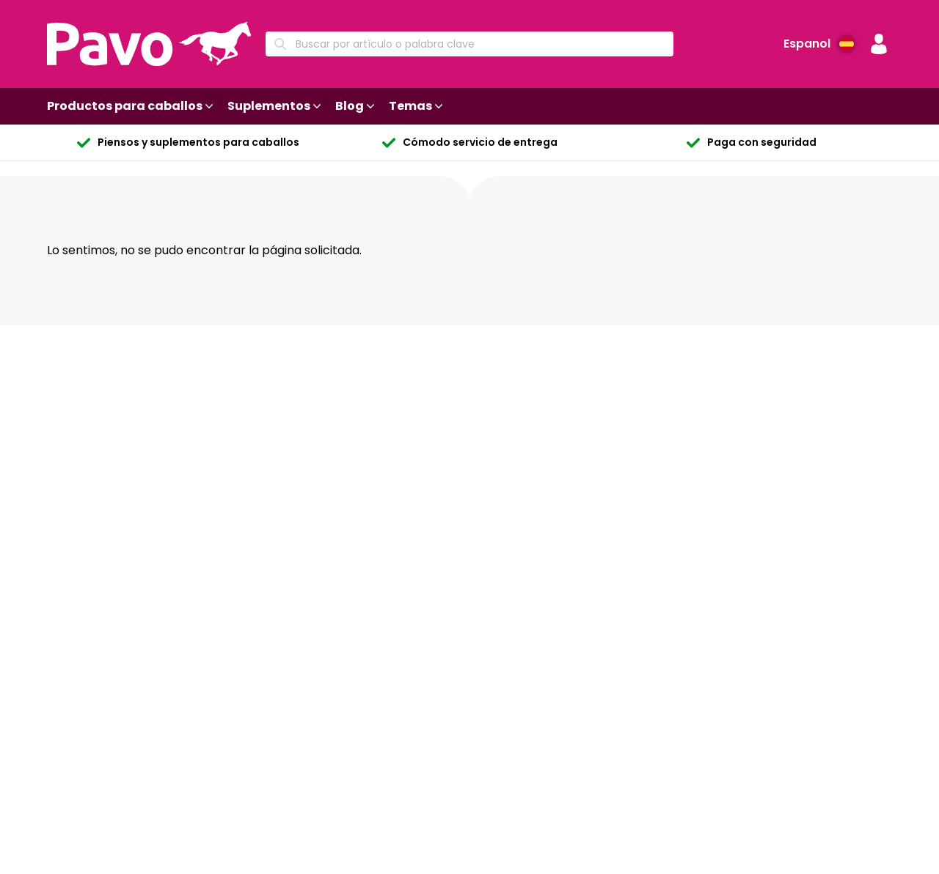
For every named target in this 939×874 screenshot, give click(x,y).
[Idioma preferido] (818, 44)
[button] (879, 44)
